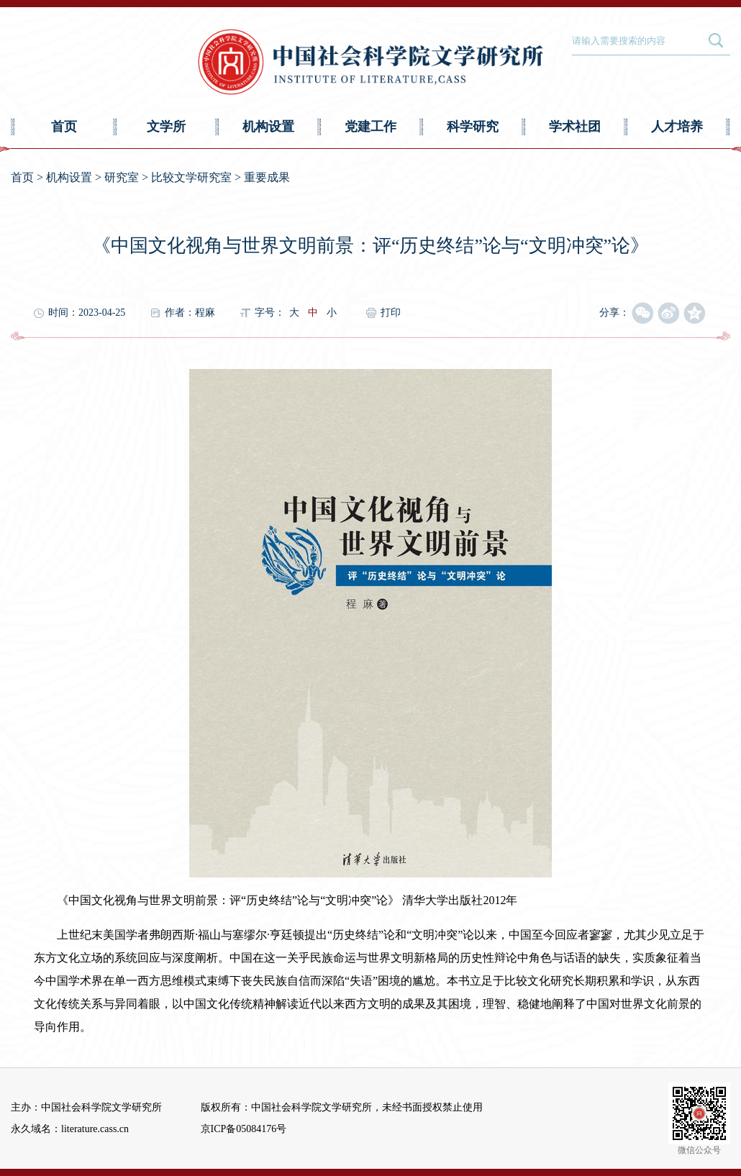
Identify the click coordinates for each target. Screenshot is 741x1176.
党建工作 (370, 126)
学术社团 (575, 126)
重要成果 (267, 177)
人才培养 (677, 126)
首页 (64, 126)
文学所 (166, 126)
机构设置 (268, 126)
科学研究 (473, 126)
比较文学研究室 (191, 177)
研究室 (121, 177)
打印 (391, 312)
